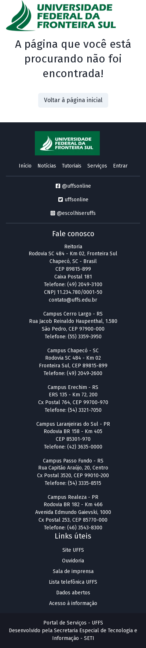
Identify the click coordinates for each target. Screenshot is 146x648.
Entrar (120, 166)
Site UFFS (73, 550)
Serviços (97, 166)
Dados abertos (73, 593)
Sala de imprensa (73, 571)
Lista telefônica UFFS (73, 582)
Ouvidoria (73, 561)
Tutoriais (71, 166)
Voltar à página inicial (73, 100)
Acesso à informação (73, 603)
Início (25, 166)
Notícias (46, 166)
